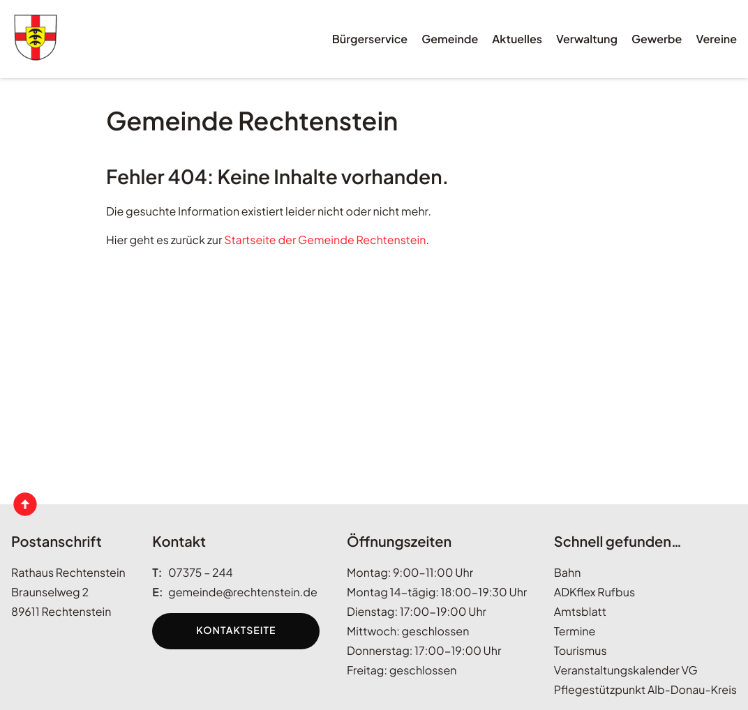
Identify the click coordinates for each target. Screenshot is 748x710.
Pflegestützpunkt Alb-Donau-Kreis (645, 689)
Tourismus (580, 650)
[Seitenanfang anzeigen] (25, 504)
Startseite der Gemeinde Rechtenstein (325, 239)
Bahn (567, 572)
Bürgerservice (369, 38)
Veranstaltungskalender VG (626, 670)
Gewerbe (656, 38)
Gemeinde (449, 38)
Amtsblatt (580, 611)
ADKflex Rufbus (594, 591)
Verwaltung (587, 38)
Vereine (716, 38)
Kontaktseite (236, 630)
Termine (575, 631)
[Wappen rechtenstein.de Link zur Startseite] (35, 37)
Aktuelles (517, 38)
